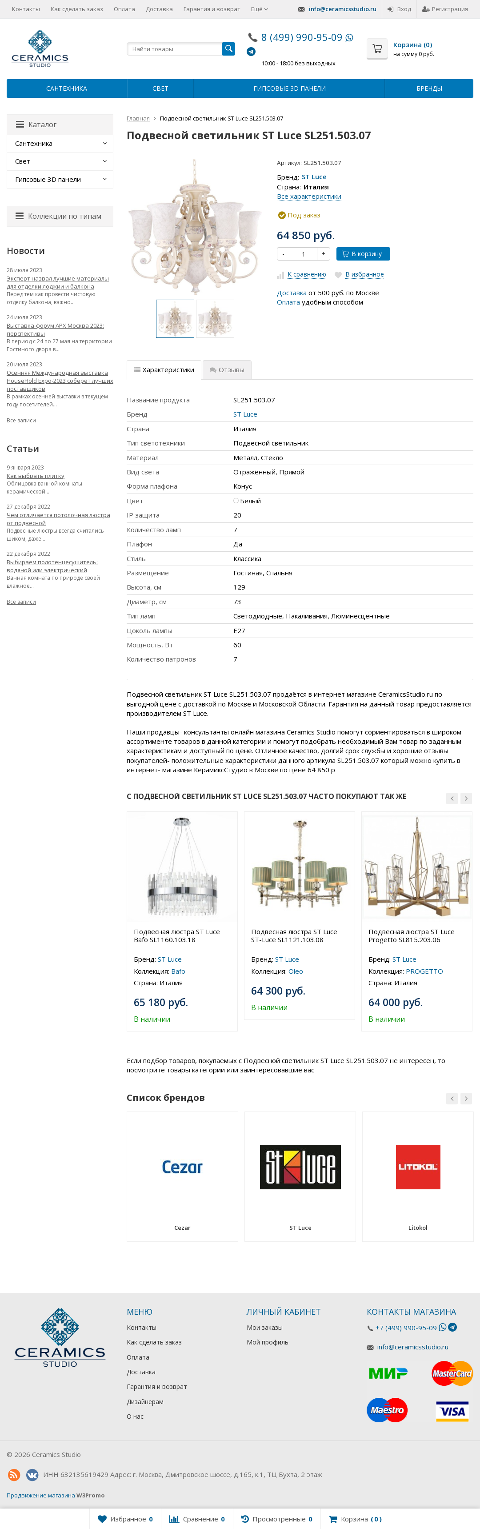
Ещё (259, 9)
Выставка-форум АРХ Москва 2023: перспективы (55, 329)
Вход (399, 9)
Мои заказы (265, 1327)
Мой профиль (267, 1342)
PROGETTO (424, 971)
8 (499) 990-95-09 (302, 37)
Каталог (36, 124)
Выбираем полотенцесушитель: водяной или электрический (52, 566)
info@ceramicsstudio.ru (342, 9)
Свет (160, 88)
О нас (135, 1416)
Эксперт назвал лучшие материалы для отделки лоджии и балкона (58, 282)
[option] (175, 319)
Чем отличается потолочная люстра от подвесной (58, 519)
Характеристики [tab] (164, 369)
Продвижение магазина (41, 1495)
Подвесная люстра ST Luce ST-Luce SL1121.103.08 (294, 935)
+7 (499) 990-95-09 (406, 1327)
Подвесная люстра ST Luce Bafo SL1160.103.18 (177, 935)
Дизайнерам (145, 1401)
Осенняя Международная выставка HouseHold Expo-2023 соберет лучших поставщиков (60, 381)
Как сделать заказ (77, 9)
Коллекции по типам (58, 216)
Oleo (295, 971)
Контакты (26, 9)
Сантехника (66, 88)
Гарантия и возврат (212, 9)
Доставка (159, 9)
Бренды (429, 88)
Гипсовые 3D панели (289, 88)
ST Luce (314, 177)
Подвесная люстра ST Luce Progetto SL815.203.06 (411, 935)
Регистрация (445, 9)
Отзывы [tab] (227, 369)
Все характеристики (309, 196)
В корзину (362, 253)
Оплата (124, 9)
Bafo (178, 971)
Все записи (21, 420)
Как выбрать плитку (35, 476)
